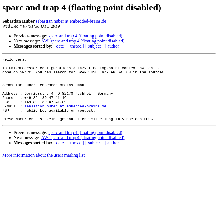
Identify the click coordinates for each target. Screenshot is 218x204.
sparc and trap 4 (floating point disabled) (85, 35)
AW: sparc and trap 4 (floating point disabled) (83, 41)
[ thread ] (76, 46)
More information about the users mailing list (43, 167)
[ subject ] (94, 46)
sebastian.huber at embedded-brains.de (71, 21)
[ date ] (60, 46)
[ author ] (113, 46)
